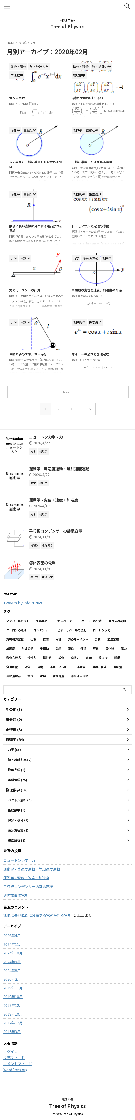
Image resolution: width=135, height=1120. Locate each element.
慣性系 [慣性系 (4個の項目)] (47, 658)
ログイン (10, 1055)
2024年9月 (12, 965)
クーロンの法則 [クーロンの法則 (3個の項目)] (16, 630)
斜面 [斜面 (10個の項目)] (89, 658)
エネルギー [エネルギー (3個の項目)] (43, 621)
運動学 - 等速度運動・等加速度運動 (61, 468)
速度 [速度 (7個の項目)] (40, 667)
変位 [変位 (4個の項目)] (71, 648)
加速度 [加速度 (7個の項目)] (10, 648)
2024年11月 (13, 948)
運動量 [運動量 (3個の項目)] (117, 667)
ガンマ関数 (18, 98)
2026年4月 (12, 939)
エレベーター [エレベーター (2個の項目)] (66, 621)
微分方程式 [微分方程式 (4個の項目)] (13, 658)
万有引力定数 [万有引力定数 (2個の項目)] (15, 639)
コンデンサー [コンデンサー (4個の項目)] (42, 630)
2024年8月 (12, 974)
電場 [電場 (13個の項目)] (43, 676)
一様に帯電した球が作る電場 (95, 162)
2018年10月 (13, 1018)
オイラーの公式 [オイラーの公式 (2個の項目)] (91, 621)
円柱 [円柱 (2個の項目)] (58, 639)
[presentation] (32, 104)
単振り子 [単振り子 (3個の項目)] (27, 648)
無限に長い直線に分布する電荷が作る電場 (37, 919)
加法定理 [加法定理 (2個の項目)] (113, 639)
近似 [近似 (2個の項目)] (27, 667)
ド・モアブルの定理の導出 (93, 226)
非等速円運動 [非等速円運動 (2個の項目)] (79, 676)
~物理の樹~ (67, 1099)
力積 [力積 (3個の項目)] (98, 639)
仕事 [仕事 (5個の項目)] (33, 639)
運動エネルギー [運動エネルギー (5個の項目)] (60, 667)
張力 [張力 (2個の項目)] (124, 648)
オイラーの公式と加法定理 (93, 354)
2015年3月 (12, 1035)
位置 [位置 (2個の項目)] (46, 639)
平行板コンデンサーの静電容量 (57, 531)
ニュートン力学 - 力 (47, 437)
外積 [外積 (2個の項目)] (83, 648)
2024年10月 (13, 957)
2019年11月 (13, 992)
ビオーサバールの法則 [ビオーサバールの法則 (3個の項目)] (71, 630)
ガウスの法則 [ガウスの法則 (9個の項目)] (117, 621)
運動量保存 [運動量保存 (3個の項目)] (13, 676)
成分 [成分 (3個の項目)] (61, 658)
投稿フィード (14, 1061)
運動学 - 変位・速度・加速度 (55, 500)
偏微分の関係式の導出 (89, 98)
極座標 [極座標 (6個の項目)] (103, 658)
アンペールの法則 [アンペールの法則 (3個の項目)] (17, 621)
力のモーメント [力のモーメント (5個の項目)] (78, 639)
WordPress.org (15, 1073)
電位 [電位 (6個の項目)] (30, 676)
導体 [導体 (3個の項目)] (96, 648)
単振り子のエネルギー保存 (30, 354)
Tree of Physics (67, 26)
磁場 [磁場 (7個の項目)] (117, 658)
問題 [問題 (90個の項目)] (58, 648)
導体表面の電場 (43, 562)
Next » (68, 392)
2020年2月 (12, 983)
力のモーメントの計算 (27, 290)
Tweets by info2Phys (24, 602)
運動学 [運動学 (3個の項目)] (81, 667)
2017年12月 (13, 1027)
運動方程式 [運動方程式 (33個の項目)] (99, 667)
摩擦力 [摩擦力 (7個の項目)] (75, 658)
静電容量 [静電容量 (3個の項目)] (58, 676)
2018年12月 (13, 1009)
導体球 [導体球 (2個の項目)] (109, 648)
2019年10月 (13, 1000)
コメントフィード (17, 1067)
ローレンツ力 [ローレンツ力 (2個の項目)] (101, 630)
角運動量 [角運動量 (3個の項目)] (12, 667)
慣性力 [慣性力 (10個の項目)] (31, 658)
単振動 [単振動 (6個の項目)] (44, 648)
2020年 (22, 43)
